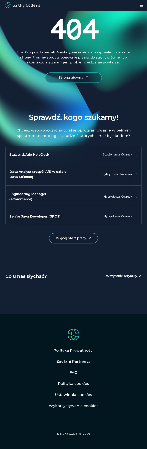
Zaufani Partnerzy (73, 361)
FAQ (74, 372)
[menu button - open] (141, 5)
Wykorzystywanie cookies (73, 406)
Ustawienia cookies (73, 394)
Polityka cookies (73, 383)
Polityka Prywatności (74, 350)
